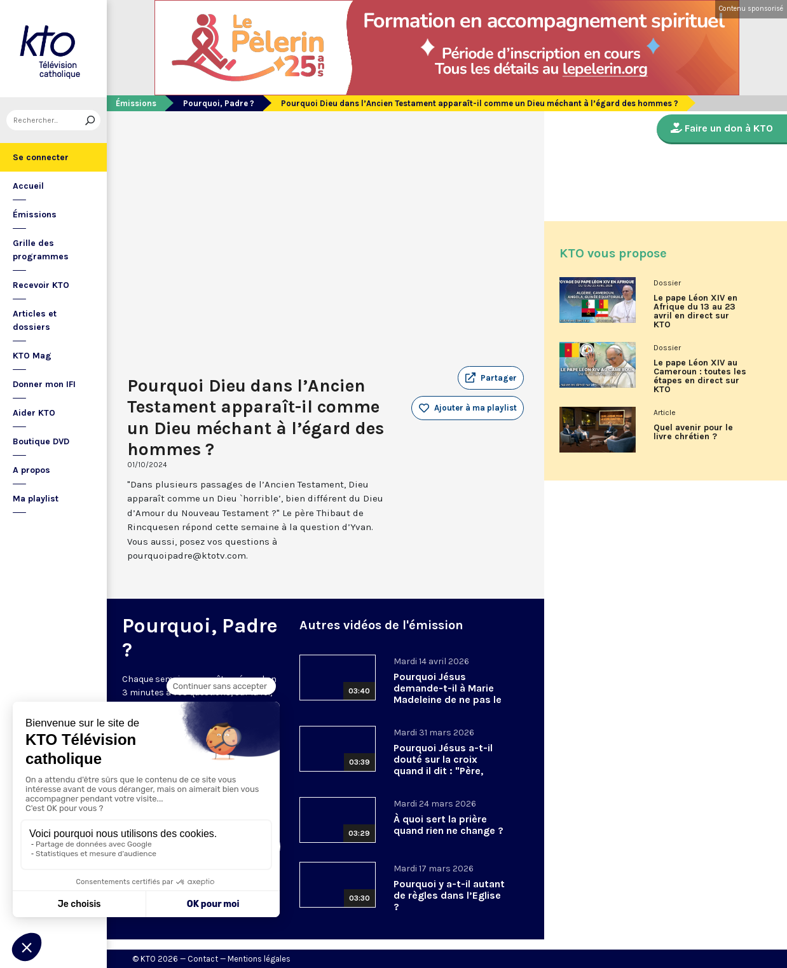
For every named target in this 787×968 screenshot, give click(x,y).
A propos (31, 470)
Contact (203, 959)
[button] (491, 378)
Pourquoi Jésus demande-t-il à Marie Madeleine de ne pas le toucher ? (448, 694)
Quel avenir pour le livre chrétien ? (693, 432)
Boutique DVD (41, 441)
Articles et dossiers (35, 320)
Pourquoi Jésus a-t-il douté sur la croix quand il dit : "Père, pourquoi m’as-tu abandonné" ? (443, 771)
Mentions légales (259, 959)
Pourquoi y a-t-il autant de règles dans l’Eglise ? (449, 895)
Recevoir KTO (41, 285)
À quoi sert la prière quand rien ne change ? (448, 824)
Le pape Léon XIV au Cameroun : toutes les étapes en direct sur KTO (700, 376)
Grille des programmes (41, 250)
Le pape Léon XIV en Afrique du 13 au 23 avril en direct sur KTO (695, 311)
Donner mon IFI (44, 384)
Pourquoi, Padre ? (218, 103)
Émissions (35, 214)
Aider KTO (34, 412)
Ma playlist (35, 498)
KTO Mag (32, 355)
